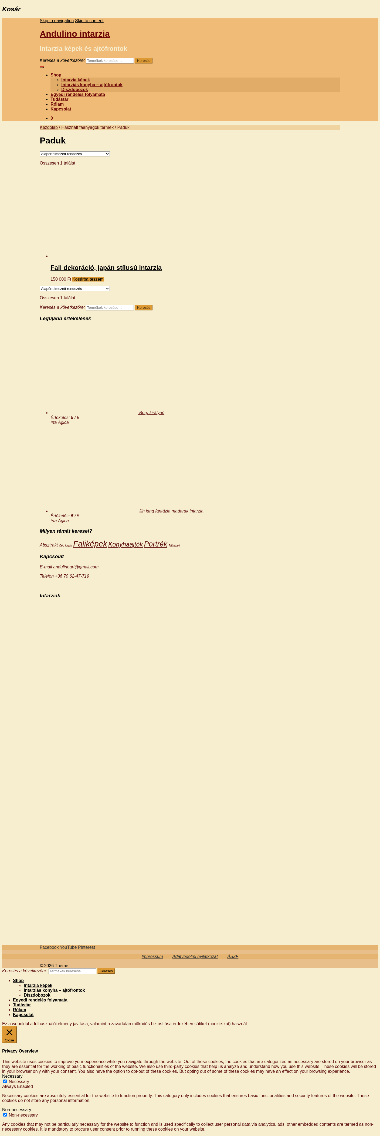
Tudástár (59, 99)
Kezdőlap (49, 127)
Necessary (19, 1081)
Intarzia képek (75, 80)
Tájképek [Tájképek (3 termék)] (174, 545)
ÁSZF (232, 956)
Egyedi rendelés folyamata (77, 94)
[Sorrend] (75, 153)
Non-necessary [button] (16, 1109)
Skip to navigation (57, 20)
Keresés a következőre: (62, 60)
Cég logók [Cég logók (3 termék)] (65, 545)
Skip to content (89, 20)
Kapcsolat (60, 109)
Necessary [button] (12, 1076)
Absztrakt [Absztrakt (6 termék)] (49, 544)
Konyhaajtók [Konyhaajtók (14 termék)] (125, 544)
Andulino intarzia (75, 34)
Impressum (152, 956)
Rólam (57, 104)
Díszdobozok (74, 89)
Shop (55, 75)
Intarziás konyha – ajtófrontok (92, 84)
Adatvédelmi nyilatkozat (195, 956)
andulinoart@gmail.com (76, 567)
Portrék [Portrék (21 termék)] (155, 544)
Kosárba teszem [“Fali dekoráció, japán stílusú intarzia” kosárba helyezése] (88, 279)
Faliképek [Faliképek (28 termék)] (90, 543)
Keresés (143, 61)
